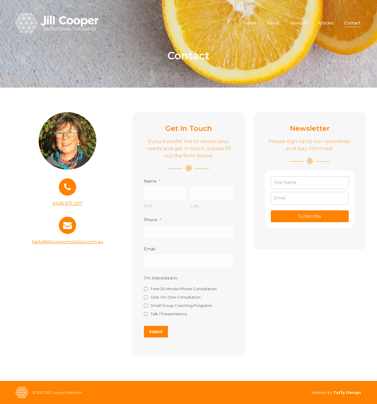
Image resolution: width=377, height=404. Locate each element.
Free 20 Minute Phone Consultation (184, 288)
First (148, 206)
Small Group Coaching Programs (181, 305)
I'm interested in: (161, 278)
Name (152, 181)
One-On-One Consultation (175, 297)
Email (149, 249)
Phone (152, 219)
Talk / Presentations (169, 314)
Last (195, 206)
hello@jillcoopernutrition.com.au (67, 241)
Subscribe (309, 216)
